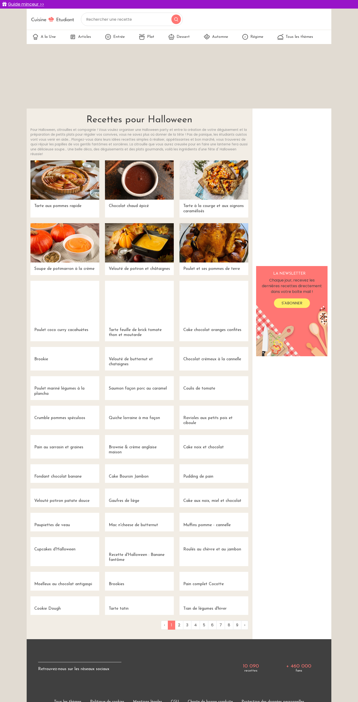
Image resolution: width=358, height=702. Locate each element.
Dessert (179, 37)
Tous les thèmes (295, 37)
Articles (80, 37)
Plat (146, 37)
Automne (216, 37)
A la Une (44, 37)
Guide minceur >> (26, 4)
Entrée (115, 37)
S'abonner (292, 303)
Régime (252, 37)
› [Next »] (244, 625)
